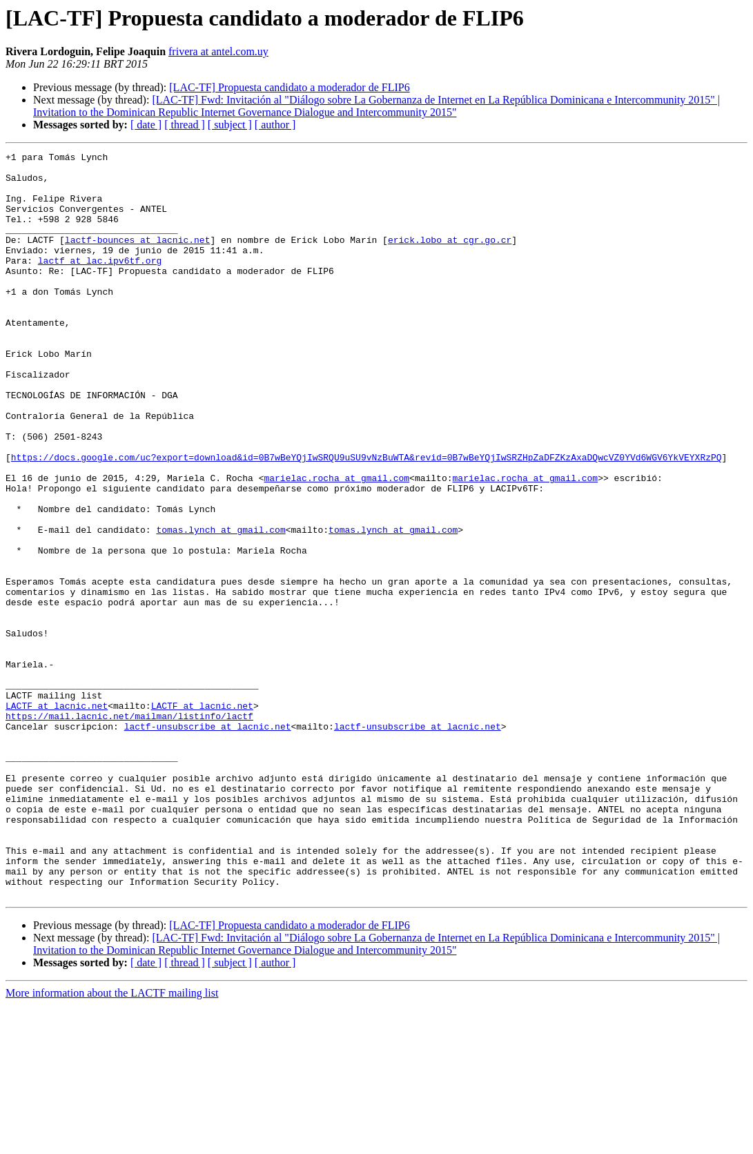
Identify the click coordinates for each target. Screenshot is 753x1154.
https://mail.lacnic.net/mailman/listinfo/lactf (129, 829)
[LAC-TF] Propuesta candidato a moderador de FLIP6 (289, 87)
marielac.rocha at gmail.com (336, 544)
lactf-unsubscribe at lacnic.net (207, 842)
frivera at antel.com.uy (218, 51)
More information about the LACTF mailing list (112, 1142)
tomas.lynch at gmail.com (220, 606)
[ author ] (275, 124)
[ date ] (146, 124)
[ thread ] (184, 124)
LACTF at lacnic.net (57, 817)
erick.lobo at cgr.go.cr (449, 258)
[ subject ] (230, 124)
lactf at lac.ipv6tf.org (100, 283)
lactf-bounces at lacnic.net (138, 258)
